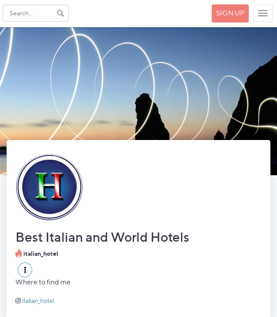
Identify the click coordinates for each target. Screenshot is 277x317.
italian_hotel (38, 300)
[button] (25, 269)
